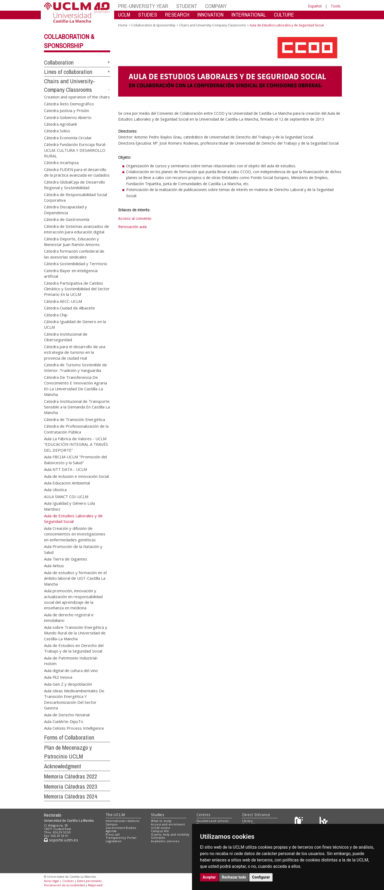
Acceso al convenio (134, 218)
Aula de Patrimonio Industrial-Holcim (71, 660)
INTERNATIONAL (248, 14)
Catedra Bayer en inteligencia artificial (71, 273)
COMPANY (216, 6)
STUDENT (186, 6)
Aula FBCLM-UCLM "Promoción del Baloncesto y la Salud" (75, 459)
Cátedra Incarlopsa (61, 162)
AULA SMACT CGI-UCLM (66, 496)
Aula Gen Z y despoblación (68, 683)
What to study (161, 821)
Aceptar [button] (209, 877)
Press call (113, 834)
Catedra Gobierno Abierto (67, 117)
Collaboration (59, 62)
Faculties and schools (213, 821)
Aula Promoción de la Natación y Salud (73, 549)
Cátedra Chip (55, 314)
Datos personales (89, 881)
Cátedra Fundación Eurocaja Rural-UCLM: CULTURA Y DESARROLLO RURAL (75, 150)
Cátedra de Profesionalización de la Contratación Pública (76, 428)
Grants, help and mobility (170, 834)
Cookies (68, 881)
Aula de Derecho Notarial (67, 714)
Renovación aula (132, 226)
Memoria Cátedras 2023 (70, 786)
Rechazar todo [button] (234, 877)
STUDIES (147, 14)
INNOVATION (210, 14)
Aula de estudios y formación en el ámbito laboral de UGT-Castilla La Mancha (75, 578)
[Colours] (323, 822)
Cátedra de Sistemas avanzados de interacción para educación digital (76, 228)
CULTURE (284, 14)
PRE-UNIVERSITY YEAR (143, 6)
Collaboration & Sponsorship (153, 25)
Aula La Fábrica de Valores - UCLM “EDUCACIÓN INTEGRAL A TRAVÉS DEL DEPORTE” (76, 444)
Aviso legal (51, 881)
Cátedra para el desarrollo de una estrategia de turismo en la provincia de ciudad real (74, 352)
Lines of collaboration (68, 72)
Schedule (158, 838)
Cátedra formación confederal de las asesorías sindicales (74, 253)
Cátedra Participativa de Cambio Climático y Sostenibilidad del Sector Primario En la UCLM (77, 288)
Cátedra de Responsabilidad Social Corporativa (75, 197)
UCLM (124, 14)
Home (122, 25)
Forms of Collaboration (69, 737)
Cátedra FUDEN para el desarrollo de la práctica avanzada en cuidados (77, 171)
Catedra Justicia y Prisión (66, 110)
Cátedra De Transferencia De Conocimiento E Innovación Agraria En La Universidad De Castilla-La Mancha (75, 385)
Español (315, 6)
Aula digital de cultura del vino (71, 670)
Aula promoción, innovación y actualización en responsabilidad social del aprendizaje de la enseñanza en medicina (73, 599)
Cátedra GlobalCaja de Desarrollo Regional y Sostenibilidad (74, 184)
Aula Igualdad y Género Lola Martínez (69, 505)
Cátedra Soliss (57, 130)
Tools (336, 6)
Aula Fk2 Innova (58, 677)
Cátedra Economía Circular (68, 137)
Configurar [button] (261, 877)
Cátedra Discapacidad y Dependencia (65, 209)
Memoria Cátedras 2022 (70, 776)
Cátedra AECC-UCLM (63, 301)
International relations (122, 821)
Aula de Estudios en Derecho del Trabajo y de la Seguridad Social (73, 647)
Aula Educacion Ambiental (67, 483)
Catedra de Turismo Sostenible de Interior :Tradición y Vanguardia (75, 367)
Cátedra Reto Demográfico (69, 103)
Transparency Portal (121, 838)
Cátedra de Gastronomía (66, 219)
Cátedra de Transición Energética (74, 419)
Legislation (114, 841)
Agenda (111, 831)
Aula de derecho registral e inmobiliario (69, 617)
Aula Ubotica (55, 489)
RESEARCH (177, 14)
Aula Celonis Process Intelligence (74, 728)
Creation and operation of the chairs (77, 97)
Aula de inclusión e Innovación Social (76, 476)
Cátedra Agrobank (60, 123)
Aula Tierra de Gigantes (65, 559)
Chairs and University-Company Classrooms (212, 25)
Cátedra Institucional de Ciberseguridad (65, 336)
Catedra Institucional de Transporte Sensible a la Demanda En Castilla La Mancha (77, 406)
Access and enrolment (168, 824)
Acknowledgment (62, 766)
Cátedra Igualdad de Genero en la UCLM (75, 324)
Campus (112, 824)
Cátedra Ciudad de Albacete (69, 308)
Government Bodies (121, 828)
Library (247, 821)
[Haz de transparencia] (300, 822)
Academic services (165, 841)
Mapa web (95, 885)
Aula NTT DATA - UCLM (65, 469)
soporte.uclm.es (61, 840)
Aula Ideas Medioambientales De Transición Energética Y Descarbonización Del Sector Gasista (74, 699)
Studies (157, 814)
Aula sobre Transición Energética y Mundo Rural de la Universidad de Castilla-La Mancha (75, 632)
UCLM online (160, 828)
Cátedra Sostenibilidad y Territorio (75, 263)
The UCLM (115, 814)
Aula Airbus (54, 565)
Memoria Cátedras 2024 (70, 796)
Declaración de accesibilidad (64, 885)
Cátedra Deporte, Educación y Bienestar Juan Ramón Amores (72, 241)
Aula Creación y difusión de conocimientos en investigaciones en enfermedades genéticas (74, 533)
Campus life (160, 831)
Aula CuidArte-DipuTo (63, 721)
